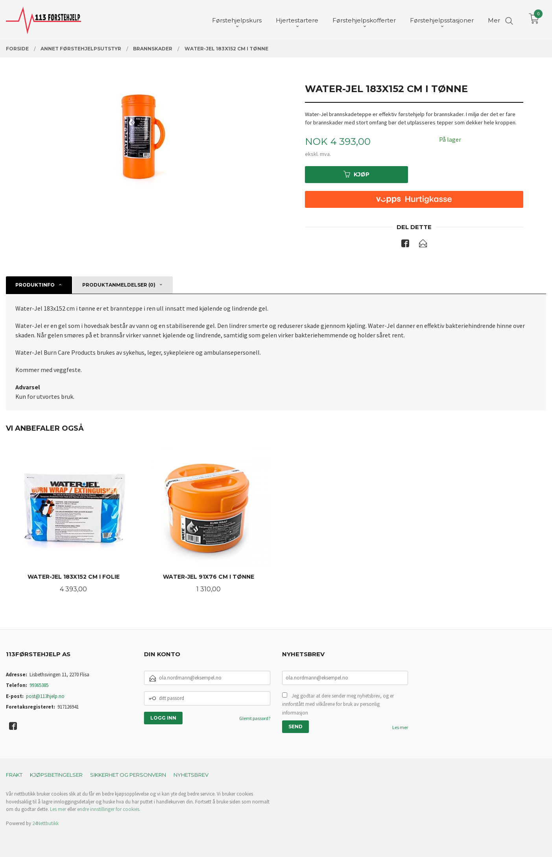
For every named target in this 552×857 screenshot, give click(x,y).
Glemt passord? (254, 718)
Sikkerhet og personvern (128, 775)
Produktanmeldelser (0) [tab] (118, 285)
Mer (494, 20)
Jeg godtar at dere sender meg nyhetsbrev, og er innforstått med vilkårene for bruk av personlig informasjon (338, 704)
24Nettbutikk (45, 823)
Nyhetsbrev (191, 775)
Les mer (400, 727)
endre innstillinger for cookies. (108, 809)
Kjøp (356, 174)
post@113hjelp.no (45, 696)
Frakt (14, 775)
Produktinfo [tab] (35, 285)
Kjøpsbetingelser (56, 775)
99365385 (39, 685)
